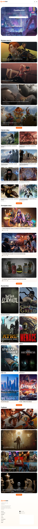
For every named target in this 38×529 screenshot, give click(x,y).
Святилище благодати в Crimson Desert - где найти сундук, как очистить (9, 165)
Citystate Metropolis (5, 404)
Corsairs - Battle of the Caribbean (26, 404)
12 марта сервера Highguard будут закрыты (10, 122)
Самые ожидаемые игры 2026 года (8, 449)
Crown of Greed (22, 316)
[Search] (18, 17)
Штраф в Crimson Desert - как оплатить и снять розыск (8, 183)
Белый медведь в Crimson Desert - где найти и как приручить (9, 146)
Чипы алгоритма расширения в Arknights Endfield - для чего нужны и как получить (27, 201)
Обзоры (2, 523)
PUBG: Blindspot (8, 60)
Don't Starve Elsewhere (6, 316)
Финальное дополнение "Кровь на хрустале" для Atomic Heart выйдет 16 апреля (16, 101)
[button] (34, 1)
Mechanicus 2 (22, 375)
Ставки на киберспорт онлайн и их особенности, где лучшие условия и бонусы (17, 230)
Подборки (4, 451)
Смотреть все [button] (19, 127)
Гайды (2, 525)
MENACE (21, 345)
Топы (2, 518)
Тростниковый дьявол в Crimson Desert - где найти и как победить (9, 201)
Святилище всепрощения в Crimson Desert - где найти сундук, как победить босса (28, 165)
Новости (4, 60)
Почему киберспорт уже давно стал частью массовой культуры (14, 255)
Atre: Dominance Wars (5, 345)
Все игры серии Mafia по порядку (8, 428)
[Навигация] (37, 1)
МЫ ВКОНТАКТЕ (22, 515)
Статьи (2, 520)
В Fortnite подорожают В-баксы (8, 80)
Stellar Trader (4, 375)
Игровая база (3, 515)
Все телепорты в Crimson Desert (24, 182)
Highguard (7, 124)
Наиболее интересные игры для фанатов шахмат (10, 492)
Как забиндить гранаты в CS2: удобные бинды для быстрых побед (14, 281)
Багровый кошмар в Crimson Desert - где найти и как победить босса (27, 146)
